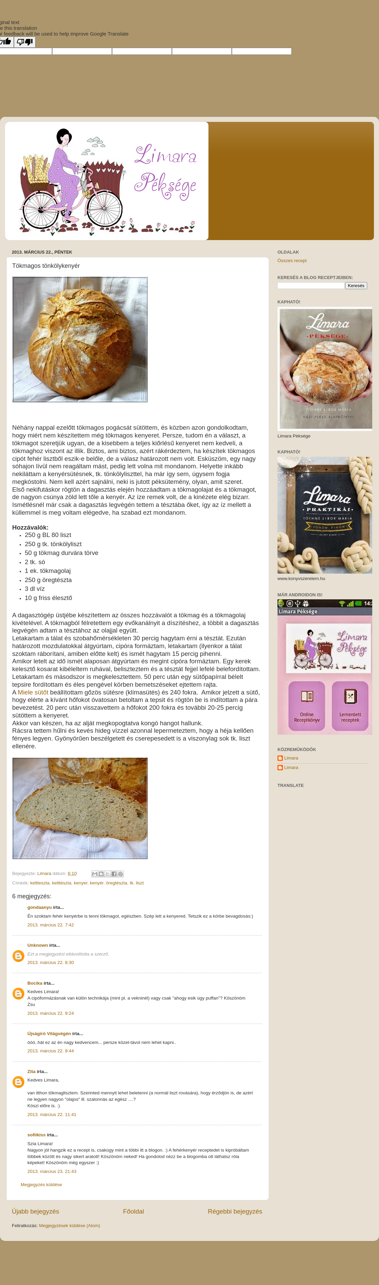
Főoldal (133, 1211)
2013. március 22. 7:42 (50, 924)
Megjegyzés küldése (41, 1184)
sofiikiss (36, 1134)
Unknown (37, 945)
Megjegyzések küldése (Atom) (69, 1225)
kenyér (97, 882)
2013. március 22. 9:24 (50, 1013)
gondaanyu (39, 907)
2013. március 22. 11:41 (51, 1114)
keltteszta (39, 882)
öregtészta (116, 882)
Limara (291, 758)
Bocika (34, 983)
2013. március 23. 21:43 (51, 1171)
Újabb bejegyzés (35, 1211)
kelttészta (61, 882)
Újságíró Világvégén (49, 1033)
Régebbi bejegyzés (235, 1211)
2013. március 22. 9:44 (50, 1050)
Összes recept (292, 260)
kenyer (80, 882)
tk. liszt (137, 882)
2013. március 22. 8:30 (50, 962)
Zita (31, 1071)
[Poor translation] (25, 42)
